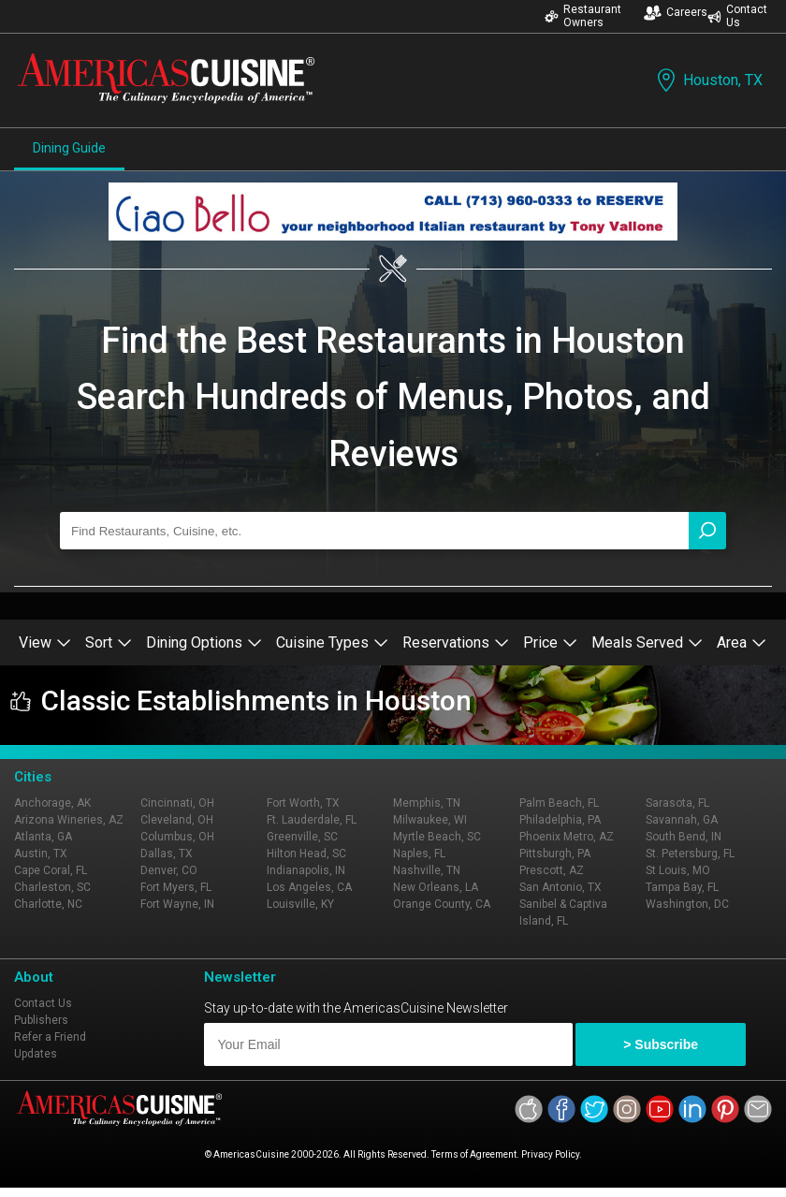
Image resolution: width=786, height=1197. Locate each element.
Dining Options (204, 642)
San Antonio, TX (560, 887)
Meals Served (647, 642)
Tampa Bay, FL (682, 887)
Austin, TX (40, 853)
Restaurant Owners (583, 16)
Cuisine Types (332, 642)
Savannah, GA (682, 819)
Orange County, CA (441, 904)
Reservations (455, 642)
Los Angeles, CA (309, 887)
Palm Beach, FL (559, 803)
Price (550, 642)
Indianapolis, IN (306, 870)
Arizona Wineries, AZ (69, 819)
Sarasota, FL (677, 803)
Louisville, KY (300, 904)
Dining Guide (69, 147)
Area (741, 642)
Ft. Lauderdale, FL (312, 819)
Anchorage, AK (52, 803)
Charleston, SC (52, 887)
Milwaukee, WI (430, 819)
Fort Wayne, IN (177, 904)
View (45, 642)
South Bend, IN (683, 836)
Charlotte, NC (48, 904)
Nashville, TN (426, 870)
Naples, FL (419, 853)
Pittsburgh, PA (554, 853)
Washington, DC (687, 904)
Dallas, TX (166, 853)
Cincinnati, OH (177, 803)
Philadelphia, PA (560, 819)
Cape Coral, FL (50, 870)
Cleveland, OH (176, 819)
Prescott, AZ (551, 870)
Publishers (41, 1020)
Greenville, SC (302, 836)
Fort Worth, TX (303, 803)
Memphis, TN (426, 803)
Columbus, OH (177, 836)
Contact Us (737, 16)
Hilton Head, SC (306, 853)
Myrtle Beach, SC (437, 836)
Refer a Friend (50, 1037)
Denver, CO (168, 870)
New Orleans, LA (435, 887)
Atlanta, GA (43, 836)
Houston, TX (708, 80)
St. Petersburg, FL (690, 853)
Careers (675, 13)
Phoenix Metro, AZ (566, 836)
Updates (35, 1053)
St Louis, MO (678, 870)
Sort (108, 642)
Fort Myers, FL (175, 887)
